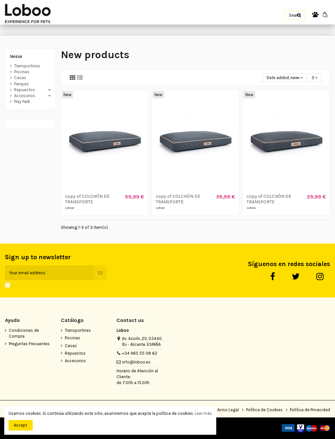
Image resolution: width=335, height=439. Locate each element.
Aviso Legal (228, 409)
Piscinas (21, 71)
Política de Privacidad (310, 409)
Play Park (22, 101)
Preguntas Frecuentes (29, 343)
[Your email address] (49, 272)
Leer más (203, 413)
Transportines (27, 65)
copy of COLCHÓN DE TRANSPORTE (87, 199)
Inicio (16, 56)
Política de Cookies (264, 409)
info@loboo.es (136, 362)
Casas (20, 77)
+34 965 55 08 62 (139, 353)
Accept (20, 425)
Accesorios (24, 95)
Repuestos (24, 89)
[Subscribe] (100, 272)
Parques (21, 83)
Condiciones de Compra (24, 333)
